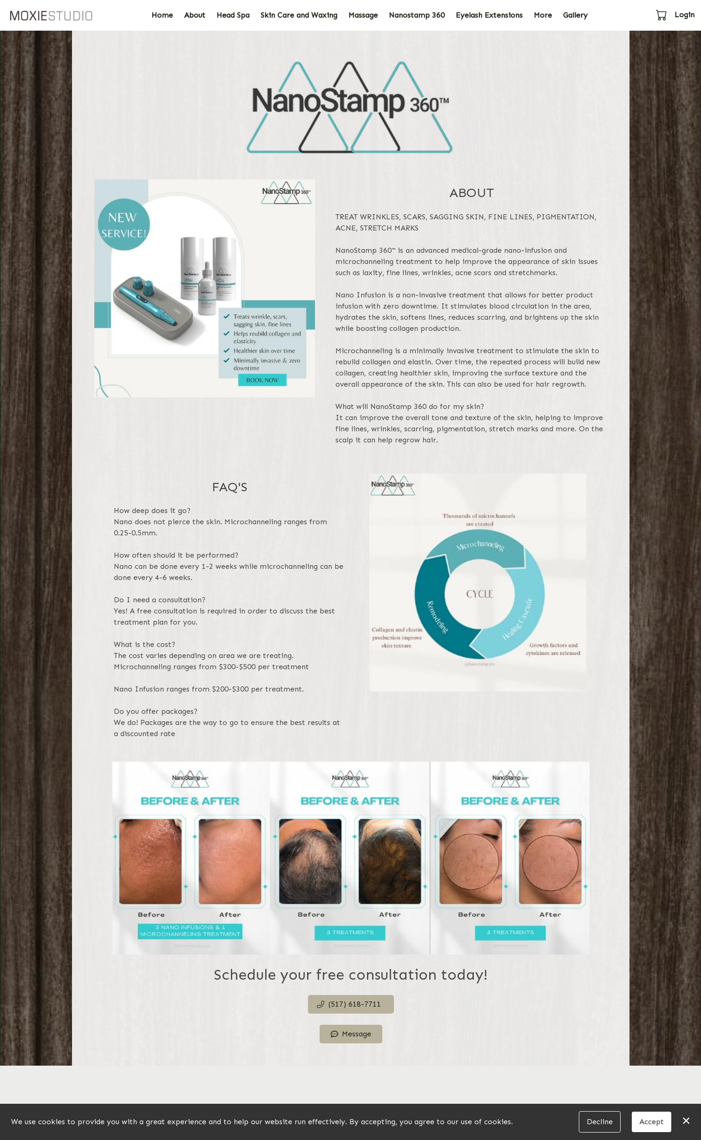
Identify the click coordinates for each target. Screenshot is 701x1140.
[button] (662, 15)
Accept (651, 1121)
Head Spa (232, 15)
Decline (600, 1121)
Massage (363, 15)
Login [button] (684, 14)
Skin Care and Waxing (299, 15)
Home (162, 15)
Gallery (575, 15)
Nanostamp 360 (417, 15)
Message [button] (351, 1033)
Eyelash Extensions (489, 15)
